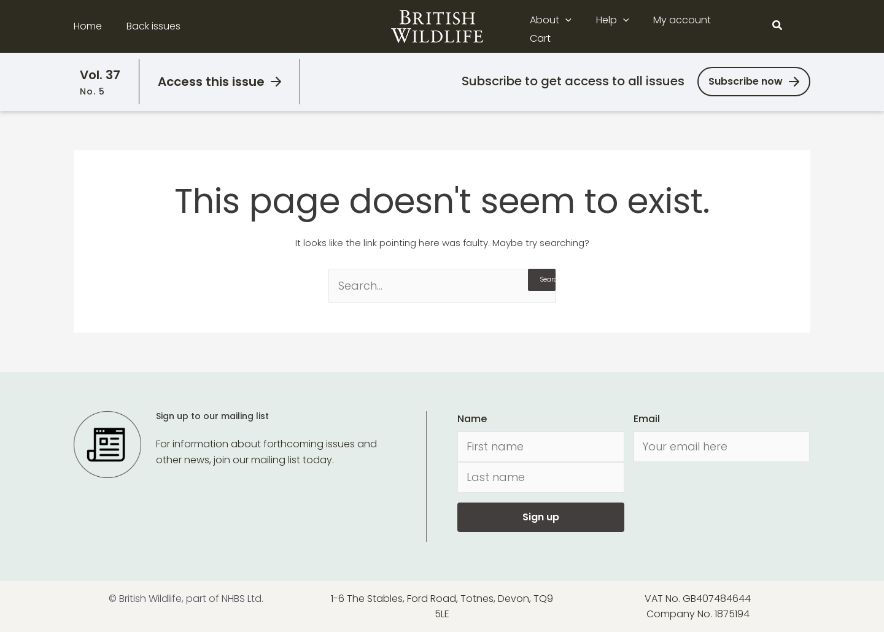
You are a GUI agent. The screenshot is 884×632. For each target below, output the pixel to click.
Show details (189, 608)
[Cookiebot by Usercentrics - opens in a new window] (79, 608)
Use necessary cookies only (781, 564)
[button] (574, 26)
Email (647, 419)
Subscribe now (745, 81)
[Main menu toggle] (803, 26)
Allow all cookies (782, 530)
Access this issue (211, 81)
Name (472, 419)
